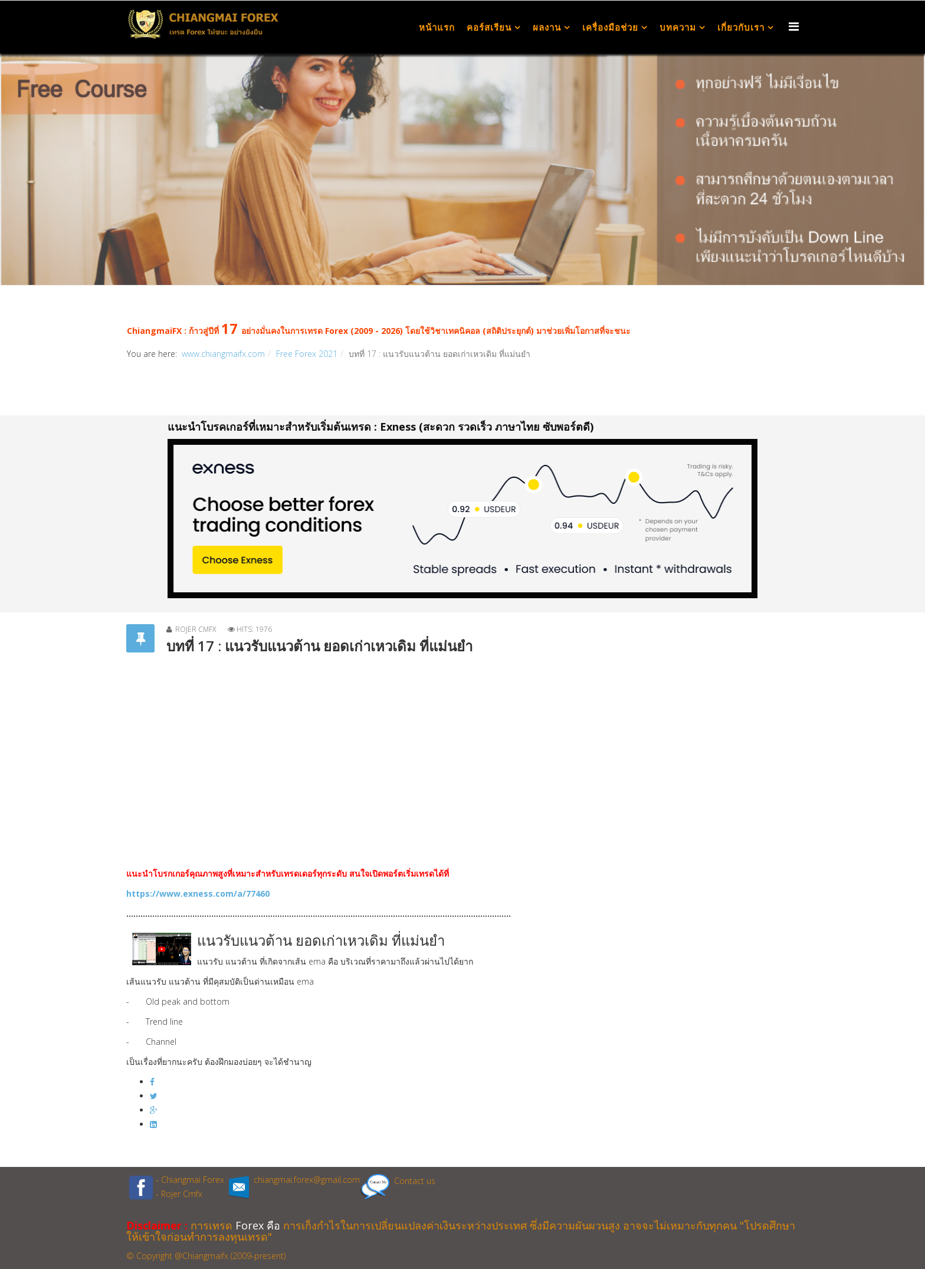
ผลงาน (547, 27)
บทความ (678, 27)
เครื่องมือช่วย (610, 27)
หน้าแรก (437, 27)
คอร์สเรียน (489, 27)
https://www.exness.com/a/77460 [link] (198, 893)
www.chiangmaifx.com (223, 353)
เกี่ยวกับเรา (741, 27)
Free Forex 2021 (306, 353)
